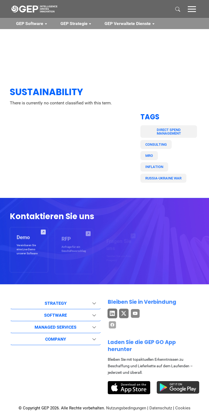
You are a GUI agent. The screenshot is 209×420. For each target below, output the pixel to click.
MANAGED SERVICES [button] (55, 327)
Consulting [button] (156, 144)
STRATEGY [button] (56, 303)
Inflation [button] (154, 167)
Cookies (182, 408)
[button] (192, 9)
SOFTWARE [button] (55, 315)
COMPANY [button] (55, 339)
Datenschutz (160, 408)
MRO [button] (149, 156)
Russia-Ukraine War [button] (163, 178)
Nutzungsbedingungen (126, 408)
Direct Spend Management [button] (169, 131)
